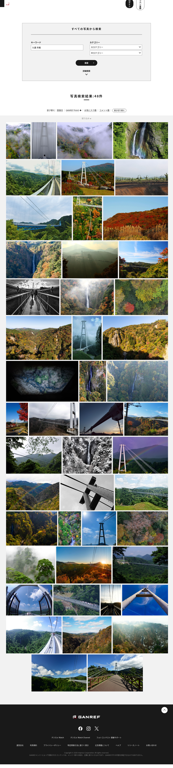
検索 (86, 66)
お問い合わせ (151, 749)
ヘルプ (118, 749)
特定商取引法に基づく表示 (78, 749)
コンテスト (86, 5)
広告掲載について (102, 749)
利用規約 (33, 749)
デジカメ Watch (57, 741)
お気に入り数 (90, 114)
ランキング (45, 5)
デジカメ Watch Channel (80, 741)
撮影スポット (60, 5)
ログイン (140, 5)
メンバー (98, 5)
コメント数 (104, 114)
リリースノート (133, 749)
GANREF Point (72, 114)
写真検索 (73, 5)
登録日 (60, 114)
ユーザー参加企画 (114, 5)
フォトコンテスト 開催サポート (109, 741)
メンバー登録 (158, 5)
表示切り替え (119, 114)
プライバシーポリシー (52, 749)
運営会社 (20, 749)
